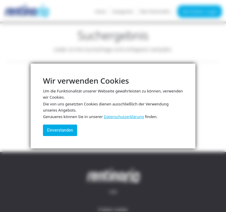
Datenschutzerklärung (124, 116)
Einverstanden (60, 130)
